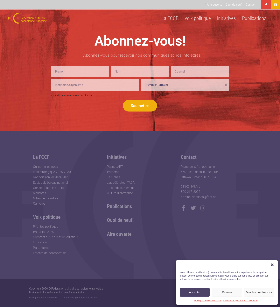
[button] (272, 265)
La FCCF (170, 18)
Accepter (194, 292)
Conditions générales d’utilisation (240, 300)
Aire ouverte (119, 234)
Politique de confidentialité (207, 300)
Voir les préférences (259, 292)
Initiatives (226, 18)
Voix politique (198, 18)
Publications (254, 18)
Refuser (227, 292)
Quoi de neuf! (120, 220)
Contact (189, 157)
